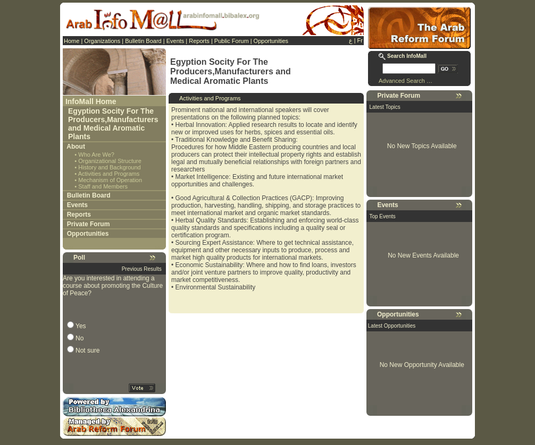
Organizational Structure (109, 161)
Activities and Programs (109, 173)
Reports (199, 41)
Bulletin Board (143, 41)
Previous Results (142, 269)
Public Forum (231, 41)
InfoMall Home (90, 101)
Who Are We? (96, 154)
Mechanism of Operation (110, 180)
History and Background (109, 167)
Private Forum (88, 224)
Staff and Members (103, 186)
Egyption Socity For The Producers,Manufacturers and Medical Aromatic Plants (113, 124)
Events (175, 41)
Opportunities (271, 41)
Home (71, 41)
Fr (360, 40)
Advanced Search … (405, 81)
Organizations (102, 41)
